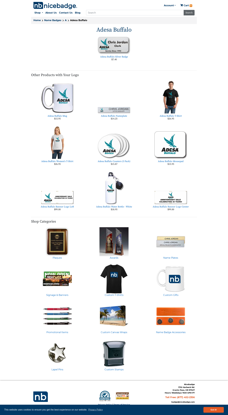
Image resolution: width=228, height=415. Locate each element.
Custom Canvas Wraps (114, 332)
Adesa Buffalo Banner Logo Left (57, 206)
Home (37, 20)
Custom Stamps (114, 369)
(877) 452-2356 (186, 397)
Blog (77, 12)
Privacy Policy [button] (95, 409)
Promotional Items (57, 332)
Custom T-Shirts (114, 295)
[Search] (135, 12)
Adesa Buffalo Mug (57, 115)
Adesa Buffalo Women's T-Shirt (57, 161)
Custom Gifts (170, 295)
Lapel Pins (57, 369)
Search (189, 12)
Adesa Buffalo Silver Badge (114, 56)
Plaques (57, 257)
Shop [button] (37, 12)
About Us (51, 12)
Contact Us (66, 12)
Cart (186, 5)
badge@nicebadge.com (183, 402)
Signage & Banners (57, 295)
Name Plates (170, 257)
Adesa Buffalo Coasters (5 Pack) (114, 161)
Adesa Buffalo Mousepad (171, 161)
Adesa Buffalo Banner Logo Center (171, 206)
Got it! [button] (214, 410)
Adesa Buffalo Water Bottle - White (114, 206)
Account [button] (169, 5)
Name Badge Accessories (171, 332)
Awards (114, 257)
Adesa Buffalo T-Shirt (171, 115)
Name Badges (52, 20)
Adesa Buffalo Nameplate (114, 115)
